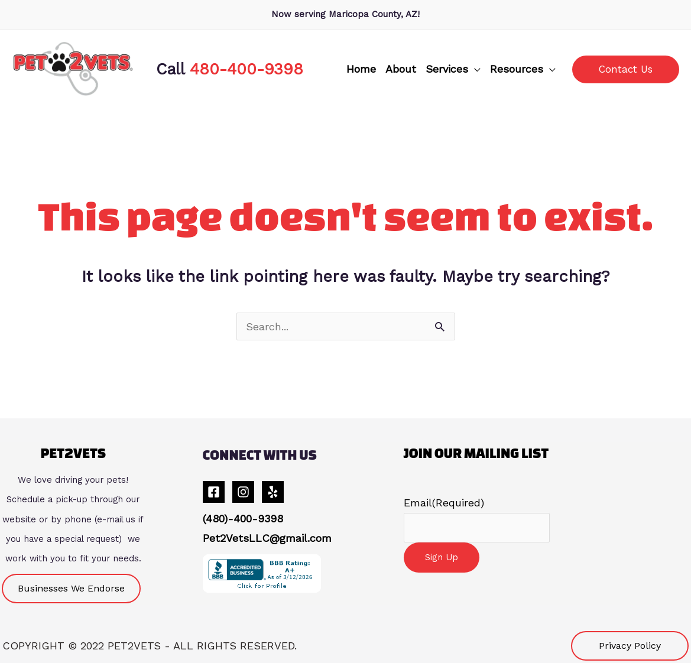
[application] (474, 69)
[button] (453, 69)
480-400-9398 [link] (246, 69)
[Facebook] (214, 492)
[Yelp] (273, 492)
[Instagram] (243, 492)
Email (444, 502)
